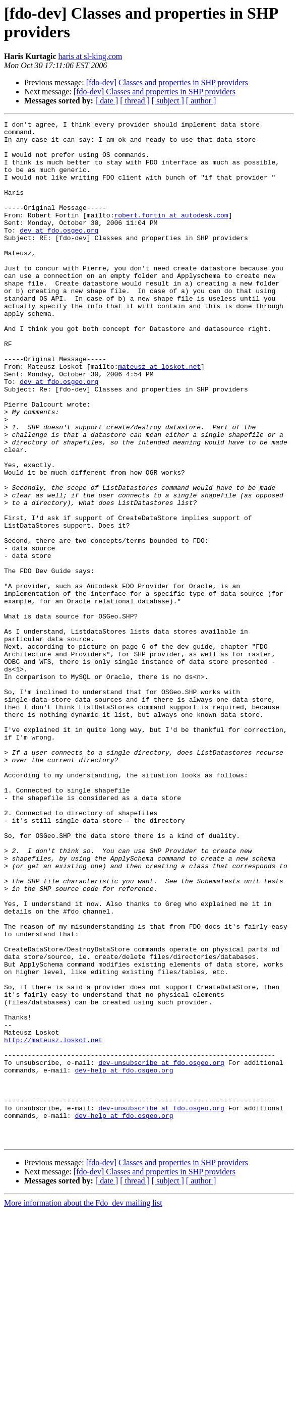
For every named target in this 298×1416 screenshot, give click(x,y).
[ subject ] (168, 100)
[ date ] (106, 100)
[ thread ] (135, 100)
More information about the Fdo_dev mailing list (83, 1407)
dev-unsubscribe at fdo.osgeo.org (161, 1251)
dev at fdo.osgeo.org (59, 252)
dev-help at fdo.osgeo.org (124, 1260)
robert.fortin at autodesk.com (171, 234)
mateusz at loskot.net (159, 416)
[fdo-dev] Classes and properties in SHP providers (167, 82)
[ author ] (201, 100)
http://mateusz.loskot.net (53, 1224)
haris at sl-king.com (90, 56)
